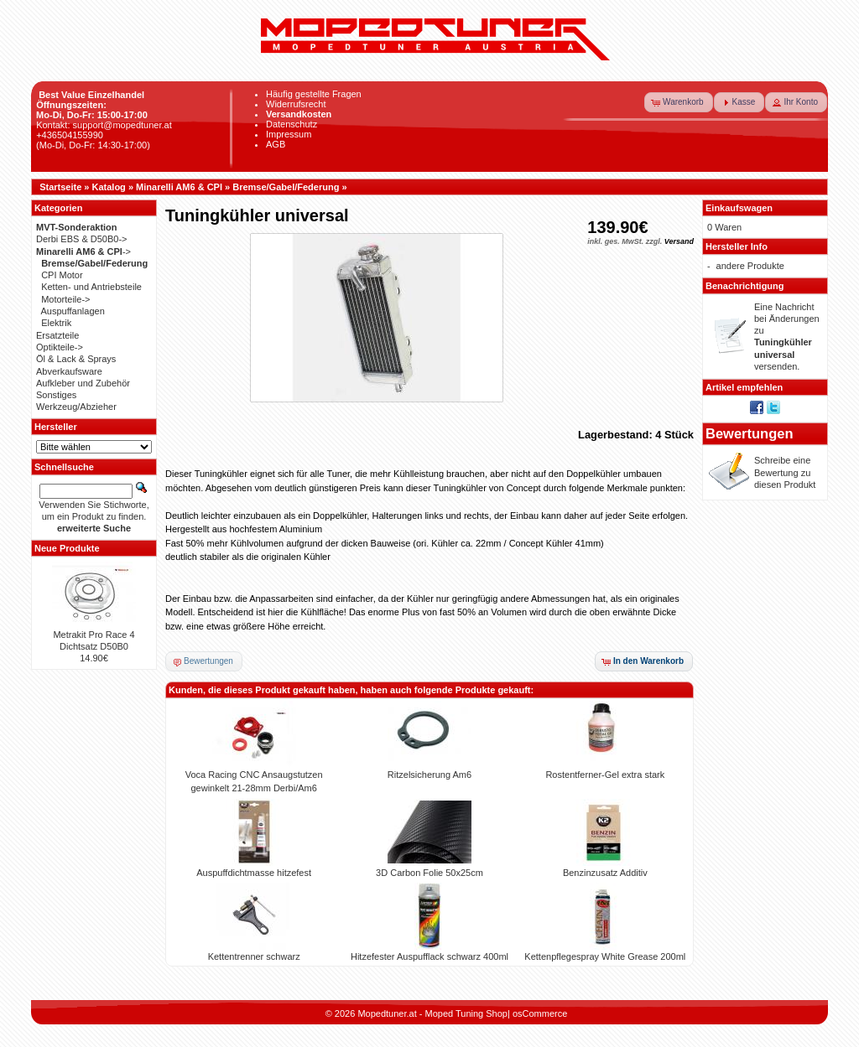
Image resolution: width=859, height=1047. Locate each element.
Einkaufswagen (739, 208)
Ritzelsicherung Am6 (429, 775)
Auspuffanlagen (73, 311)
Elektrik (56, 323)
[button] (678, 102)
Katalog (109, 187)
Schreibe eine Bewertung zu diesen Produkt (784, 472)
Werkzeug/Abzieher (76, 407)
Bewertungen (749, 433)
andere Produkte (750, 266)
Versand (679, 241)
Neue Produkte (67, 548)
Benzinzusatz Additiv (605, 873)
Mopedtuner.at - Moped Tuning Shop (432, 1013)
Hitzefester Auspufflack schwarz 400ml (429, 956)
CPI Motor (62, 275)
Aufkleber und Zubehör (83, 383)
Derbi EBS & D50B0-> (82, 239)
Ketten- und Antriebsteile (91, 287)
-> (83, 251)
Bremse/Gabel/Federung (285, 187)
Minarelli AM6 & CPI (179, 187)
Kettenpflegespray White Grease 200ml (604, 956)
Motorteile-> (65, 299)
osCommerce (540, 1013)
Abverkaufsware (69, 371)
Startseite (60, 187)
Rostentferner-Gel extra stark (604, 775)
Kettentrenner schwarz (254, 956)
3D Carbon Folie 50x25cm (429, 873)
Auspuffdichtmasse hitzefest (253, 873)
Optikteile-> (59, 347)
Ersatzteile (57, 335)
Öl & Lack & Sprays (76, 359)
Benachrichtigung (744, 286)
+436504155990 (69, 135)
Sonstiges (56, 395)
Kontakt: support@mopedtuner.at (104, 125)
